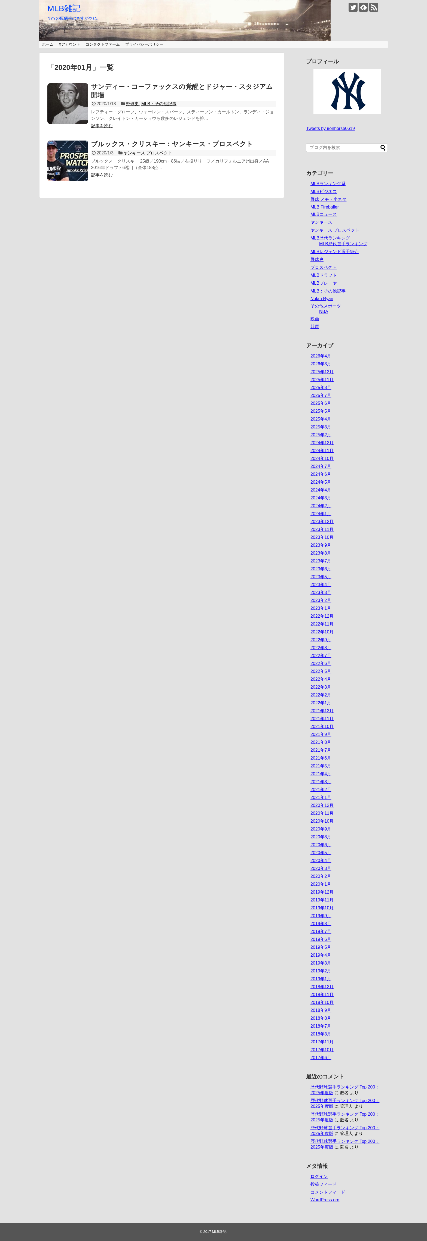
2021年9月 (320, 734)
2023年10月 (322, 537)
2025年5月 (320, 411)
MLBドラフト (323, 275)
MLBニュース (323, 214)
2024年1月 (320, 513)
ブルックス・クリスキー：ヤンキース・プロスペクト (172, 144)
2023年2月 (320, 600)
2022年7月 (320, 655)
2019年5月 (320, 947)
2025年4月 (320, 419)
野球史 (132, 103)
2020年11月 (322, 813)
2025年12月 (322, 371)
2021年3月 (320, 781)
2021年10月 (322, 726)
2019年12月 (322, 892)
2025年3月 (320, 427)
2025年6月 (320, 403)
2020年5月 (320, 852)
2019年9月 (320, 915)
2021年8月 (320, 742)
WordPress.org (324, 1200)
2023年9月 (320, 545)
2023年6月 (320, 569)
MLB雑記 (64, 8)
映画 (314, 318)
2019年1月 (320, 978)
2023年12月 (322, 521)
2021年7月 (320, 750)
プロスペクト (323, 267)
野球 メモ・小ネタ (328, 199)
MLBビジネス (323, 191)
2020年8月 (320, 837)
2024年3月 (320, 498)
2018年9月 (320, 1010)
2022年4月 (320, 679)
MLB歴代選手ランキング (343, 243)
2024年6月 (320, 474)
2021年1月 (320, 797)
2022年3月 (320, 687)
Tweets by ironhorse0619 (330, 128)
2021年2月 (320, 789)
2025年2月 (320, 435)
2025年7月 (320, 395)
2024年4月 (320, 490)
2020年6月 (320, 844)
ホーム (47, 44)
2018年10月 (322, 1002)
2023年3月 (320, 592)
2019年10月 (322, 908)
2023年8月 (320, 553)
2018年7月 (320, 1026)
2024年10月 (322, 458)
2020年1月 (320, 884)
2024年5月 (320, 482)
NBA (323, 311)
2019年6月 (320, 939)
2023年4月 (320, 584)
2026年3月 (320, 364)
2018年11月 (322, 994)
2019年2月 (320, 971)
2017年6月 (320, 1057)
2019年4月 (320, 955)
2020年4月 (320, 860)
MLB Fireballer (324, 207)
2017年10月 (322, 1049)
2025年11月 (322, 379)
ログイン (319, 1176)
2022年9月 (320, 639)
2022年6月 (320, 663)
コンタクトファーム (103, 44)
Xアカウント (69, 44)
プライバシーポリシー (144, 44)
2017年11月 (322, 1042)
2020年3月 (320, 868)
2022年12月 (322, 616)
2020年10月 (322, 821)
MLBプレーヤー (325, 283)
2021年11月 (322, 718)
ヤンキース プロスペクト (147, 153)
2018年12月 (322, 986)
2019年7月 (320, 931)
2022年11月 (322, 624)
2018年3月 (320, 1034)
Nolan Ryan (321, 298)
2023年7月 (320, 561)
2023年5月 (320, 576)
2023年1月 (320, 608)
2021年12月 (322, 710)
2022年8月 (320, 647)
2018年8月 (320, 1018)
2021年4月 (320, 774)
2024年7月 (320, 466)
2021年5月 (320, 766)
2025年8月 (320, 387)
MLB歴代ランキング (330, 238)
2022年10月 (322, 632)
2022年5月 (320, 671)
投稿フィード (323, 1184)
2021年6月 (320, 758)
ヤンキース (321, 222)
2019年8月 (320, 923)
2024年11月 (322, 450)
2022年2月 (320, 695)
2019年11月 (322, 900)
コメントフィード (327, 1192)
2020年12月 (322, 805)
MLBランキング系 (328, 183)
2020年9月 (320, 829)
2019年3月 (320, 963)
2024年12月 (322, 442)
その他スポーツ (325, 306)
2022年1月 (320, 703)
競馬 (314, 326)
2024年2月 (320, 505)
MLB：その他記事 (158, 103)
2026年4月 (320, 356)
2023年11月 (322, 529)
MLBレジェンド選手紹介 (334, 251)
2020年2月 (320, 876)
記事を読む (102, 125)
